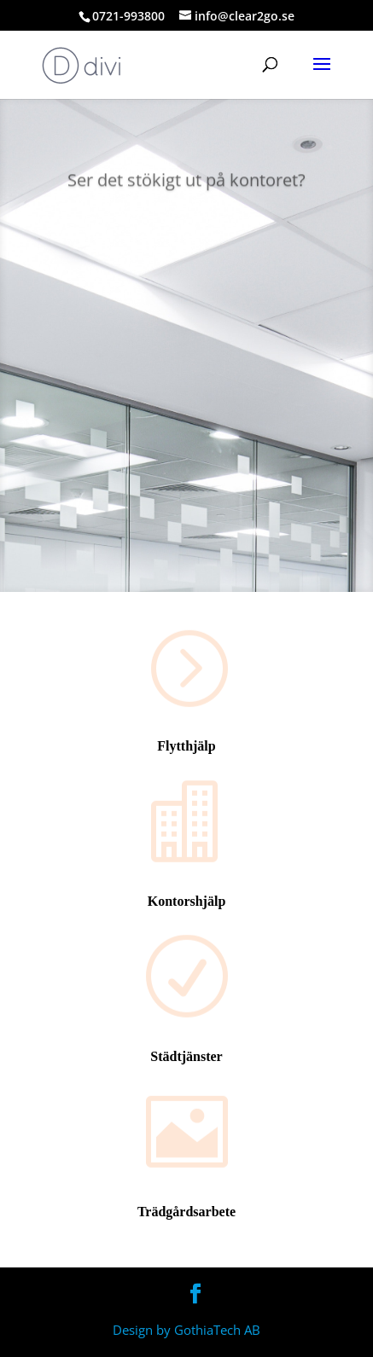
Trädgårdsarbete (186, 1211)
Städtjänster (186, 1056)
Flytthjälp (186, 746)
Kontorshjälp (187, 901)
